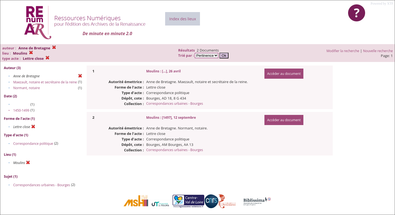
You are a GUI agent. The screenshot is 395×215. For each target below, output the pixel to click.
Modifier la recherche (342, 51)
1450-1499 (21, 110)
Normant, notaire (26, 88)
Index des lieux (182, 18)
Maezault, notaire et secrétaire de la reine (45, 82)
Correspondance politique (33, 143)
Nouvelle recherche (378, 51)
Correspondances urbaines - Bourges (41, 185)
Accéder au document (284, 73)
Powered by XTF (382, 3)
